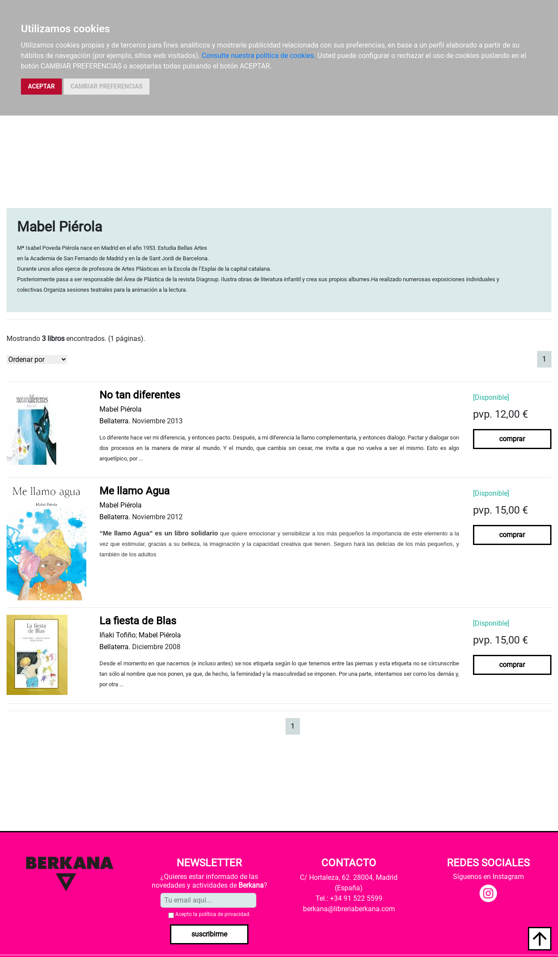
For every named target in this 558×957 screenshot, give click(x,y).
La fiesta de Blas (137, 621)
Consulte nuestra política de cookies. (259, 55)
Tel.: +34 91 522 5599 (349, 898)
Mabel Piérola (120, 409)
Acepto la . (213, 914)
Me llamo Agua (134, 491)
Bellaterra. (114, 421)
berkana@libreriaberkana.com (349, 909)
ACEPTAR (41, 86)
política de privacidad (224, 914)
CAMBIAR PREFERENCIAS (107, 86)
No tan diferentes (139, 395)
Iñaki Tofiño (117, 635)
